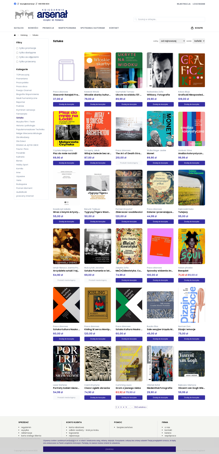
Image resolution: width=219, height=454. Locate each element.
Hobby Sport (22, 164)
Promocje (48, 28)
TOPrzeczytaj (22, 74)
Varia (18, 180)
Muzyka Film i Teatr (25, 121)
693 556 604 (43, 4)
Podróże (20, 106)
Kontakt (114, 28)
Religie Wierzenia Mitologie (29, 133)
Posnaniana (22, 78)
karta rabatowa (76, 427)
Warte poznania (67, 28)
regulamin (26, 427)
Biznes (19, 160)
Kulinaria (20, 156)
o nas (167, 427)
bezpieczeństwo (125, 427)
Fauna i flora (22, 149)
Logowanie (199, 4)
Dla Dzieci (21, 141)
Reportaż (20, 102)
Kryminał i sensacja (25, 110)
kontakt (168, 430)
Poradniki (20, 153)
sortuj (155, 41)
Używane (20, 176)
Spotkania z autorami (92, 28)
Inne (18, 172)
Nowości (33, 28)
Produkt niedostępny (129, 163)
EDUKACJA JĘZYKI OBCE (27, 145)
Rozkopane (21, 184)
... (129, 407)
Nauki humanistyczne (26, 98)
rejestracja (74, 435)
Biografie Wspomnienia (27, 94)
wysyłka (25, 430)
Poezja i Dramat (24, 90)
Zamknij (109, 449)
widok (188, 41)
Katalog (19, 28)
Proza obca (21, 86)
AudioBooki (21, 192)
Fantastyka (21, 113)
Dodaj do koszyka (66, 104)
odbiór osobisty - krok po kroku (84, 430)
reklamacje (26, 433)
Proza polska (22, 82)
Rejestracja (184, 4)
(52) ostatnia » (140, 407)
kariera (168, 433)
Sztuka (35, 35)
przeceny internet (25, 196)
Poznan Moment (24, 188)
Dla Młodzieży (22, 137)
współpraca (170, 435)
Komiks (19, 168)
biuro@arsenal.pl (27, 4)
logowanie (74, 433)
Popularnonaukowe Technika (30, 129)
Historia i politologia (25, 125)
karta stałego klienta (31, 435)
